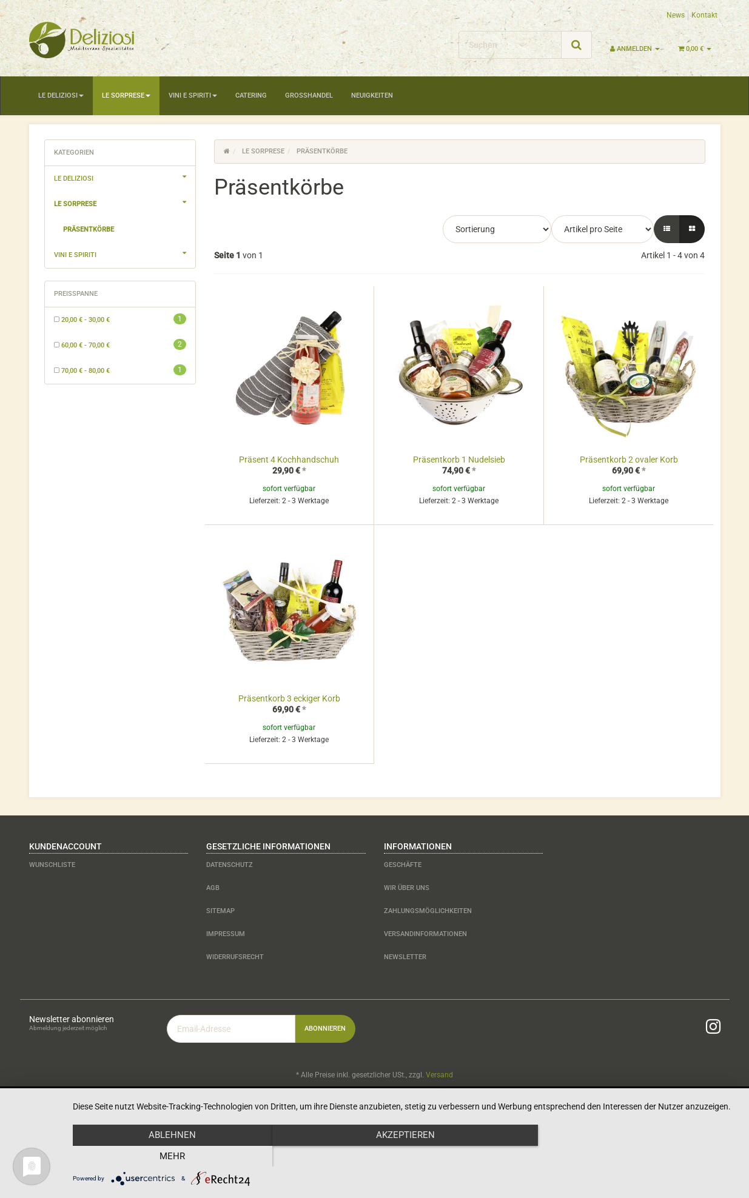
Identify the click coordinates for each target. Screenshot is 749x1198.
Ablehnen (172, 1156)
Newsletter (405, 957)
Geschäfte (403, 865)
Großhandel (309, 95)
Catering (251, 95)
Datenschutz (229, 865)
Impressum (225, 934)
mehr (637, 1156)
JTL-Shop (695, 1106)
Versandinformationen (425, 934)
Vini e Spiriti (193, 95)
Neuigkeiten (372, 95)
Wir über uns (406, 888)
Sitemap (220, 911)
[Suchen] (510, 45)
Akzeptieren (404, 1156)
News (676, 15)
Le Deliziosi (61, 95)
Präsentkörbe (88, 229)
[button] (667, 229)
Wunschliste (52, 865)
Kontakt (704, 15)
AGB (213, 888)
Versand (439, 1075)
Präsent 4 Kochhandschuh (289, 459)
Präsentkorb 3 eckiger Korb (289, 698)
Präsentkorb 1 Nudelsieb (459, 459)
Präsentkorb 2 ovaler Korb (629, 459)
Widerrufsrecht (235, 957)
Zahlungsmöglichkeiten (428, 911)
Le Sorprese (126, 95)
